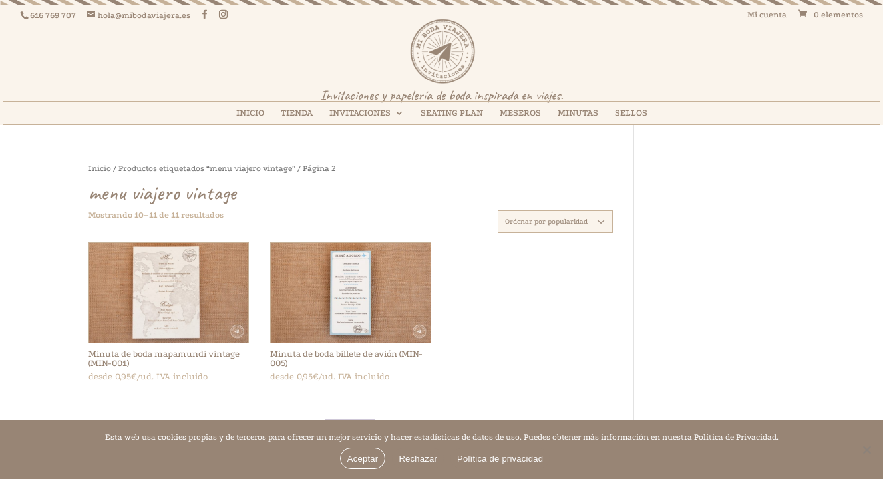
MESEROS (520, 113)
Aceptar (363, 459)
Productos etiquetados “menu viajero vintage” (206, 168)
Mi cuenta (767, 15)
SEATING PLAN (452, 113)
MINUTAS (578, 113)
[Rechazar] (866, 449)
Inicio (99, 168)
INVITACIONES (360, 113)
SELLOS (631, 113)
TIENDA (297, 113)
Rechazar (418, 459)
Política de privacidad (500, 459)
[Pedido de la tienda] (555, 221)
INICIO (250, 113)
